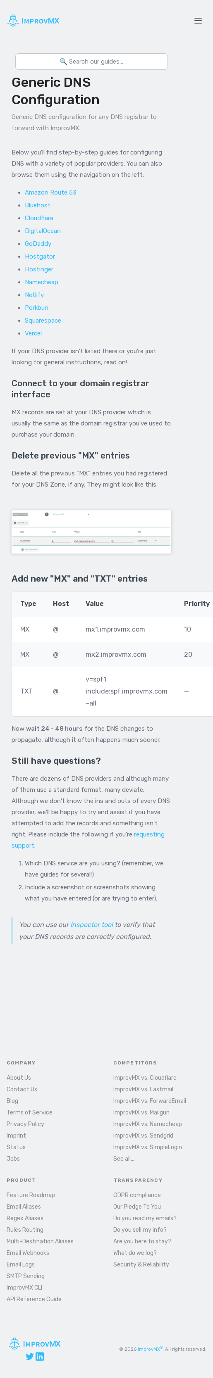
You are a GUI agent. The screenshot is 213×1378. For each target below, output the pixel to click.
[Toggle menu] (198, 20)
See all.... (124, 1158)
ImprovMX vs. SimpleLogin (147, 1147)
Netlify (34, 295)
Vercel (33, 333)
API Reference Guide (34, 1299)
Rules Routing (25, 1229)
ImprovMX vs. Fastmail (143, 1089)
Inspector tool (91, 925)
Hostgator (40, 256)
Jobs (13, 1158)
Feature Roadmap (31, 1195)
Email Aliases (24, 1206)
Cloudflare (39, 218)
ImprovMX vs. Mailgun (141, 1112)
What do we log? (135, 1253)
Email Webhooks (28, 1253)
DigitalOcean (43, 231)
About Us (19, 1077)
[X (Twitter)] (30, 1356)
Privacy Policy (25, 1124)
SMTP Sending (26, 1276)
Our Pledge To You (137, 1206)
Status (16, 1147)
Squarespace (43, 320)
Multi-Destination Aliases (40, 1241)
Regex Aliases (25, 1218)
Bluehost (37, 205)
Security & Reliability (141, 1264)
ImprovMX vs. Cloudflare (145, 1077)
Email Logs (21, 1264)
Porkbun (36, 307)
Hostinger (39, 269)
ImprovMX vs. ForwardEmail (149, 1101)
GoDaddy (38, 243)
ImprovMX (150, 1349)
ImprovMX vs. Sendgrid (143, 1135)
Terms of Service (30, 1112)
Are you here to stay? (142, 1241)
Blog (12, 1101)
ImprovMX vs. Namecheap (147, 1124)
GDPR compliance (137, 1195)
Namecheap (41, 282)
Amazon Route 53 (51, 192)
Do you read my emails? (145, 1218)
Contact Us (22, 1089)
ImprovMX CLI (24, 1287)
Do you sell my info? (140, 1229)
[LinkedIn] (40, 1356)
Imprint (16, 1135)
